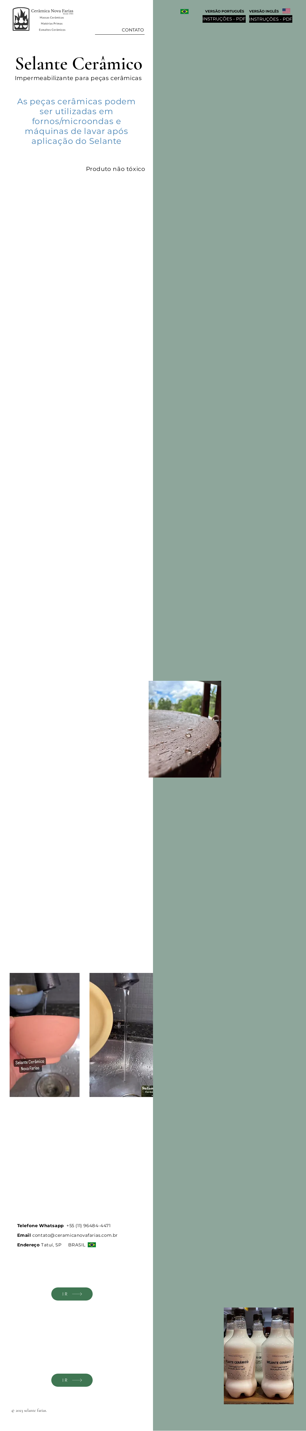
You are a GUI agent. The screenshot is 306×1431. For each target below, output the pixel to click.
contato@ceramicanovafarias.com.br (75, 1235)
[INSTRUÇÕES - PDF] (270, 19)
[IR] (72, 1294)
